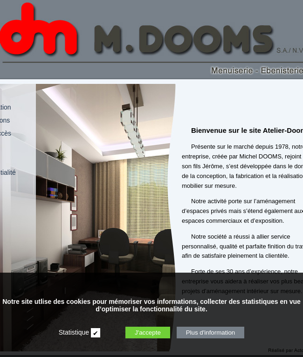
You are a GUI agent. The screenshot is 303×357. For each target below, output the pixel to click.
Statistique (74, 332)
